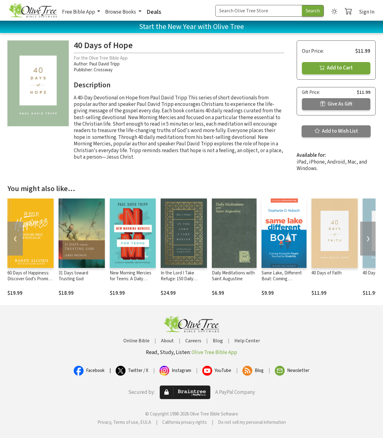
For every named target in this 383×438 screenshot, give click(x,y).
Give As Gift (336, 104)
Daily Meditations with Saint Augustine (233, 276)
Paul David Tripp (104, 64)
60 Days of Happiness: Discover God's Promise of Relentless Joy (30, 279)
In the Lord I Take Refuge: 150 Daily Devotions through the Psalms (183, 282)
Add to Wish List (336, 131)
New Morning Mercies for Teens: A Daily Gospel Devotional (130, 279)
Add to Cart (336, 68)
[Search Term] (258, 11)
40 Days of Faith (326, 273)
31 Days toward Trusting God (73, 276)
